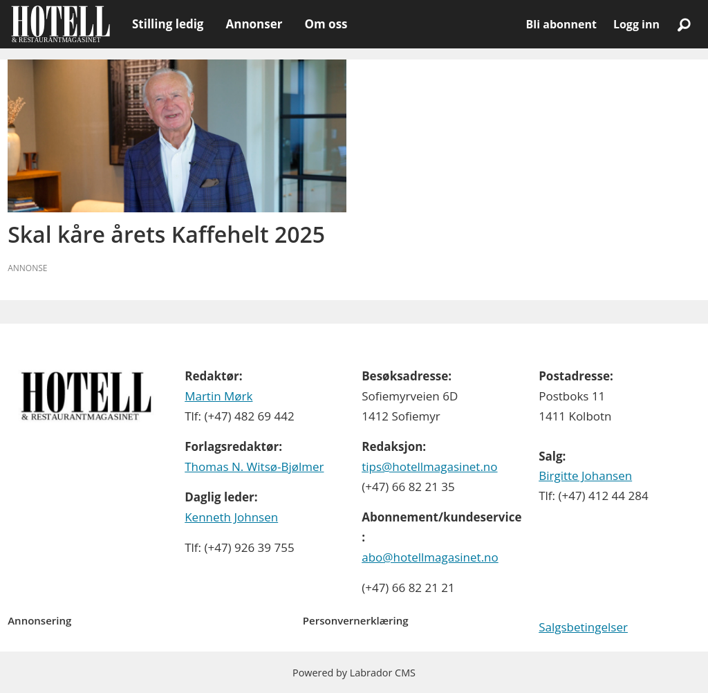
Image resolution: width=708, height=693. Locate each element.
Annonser (253, 24)
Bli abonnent (561, 24)
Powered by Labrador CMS (354, 672)
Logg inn (636, 24)
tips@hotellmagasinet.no (429, 466)
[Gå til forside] (60, 24)
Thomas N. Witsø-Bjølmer (254, 466)
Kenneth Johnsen (231, 517)
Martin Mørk (218, 396)
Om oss (325, 24)
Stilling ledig (167, 24)
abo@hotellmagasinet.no (430, 557)
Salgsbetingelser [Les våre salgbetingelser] (583, 627)
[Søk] (684, 24)
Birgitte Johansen (585, 475)
